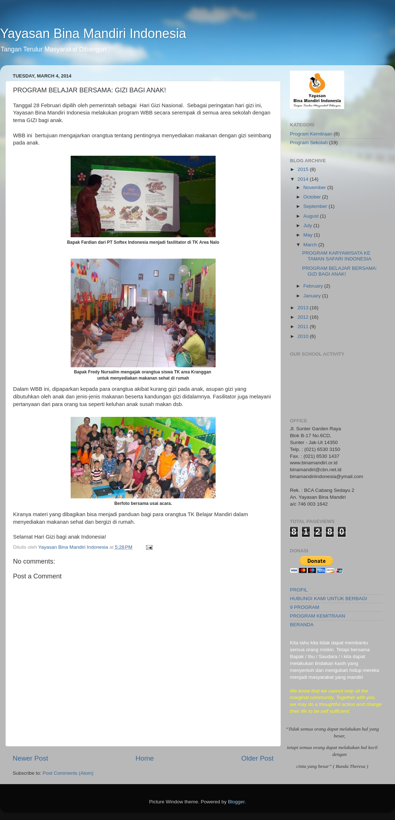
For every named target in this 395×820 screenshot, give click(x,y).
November (315, 187)
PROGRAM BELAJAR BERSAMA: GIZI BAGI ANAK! (339, 271)
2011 (304, 326)
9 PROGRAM (304, 607)
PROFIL (299, 590)
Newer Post (30, 758)
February (313, 286)
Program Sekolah (309, 142)
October (312, 197)
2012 (304, 317)
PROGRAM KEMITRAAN (317, 616)
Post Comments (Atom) (68, 773)
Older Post (257, 758)
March (310, 244)
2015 (304, 169)
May (308, 235)
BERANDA (301, 624)
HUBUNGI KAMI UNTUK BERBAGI (328, 598)
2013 (304, 307)
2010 (304, 336)
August (311, 216)
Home (145, 758)
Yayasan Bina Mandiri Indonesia (93, 33)
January (312, 295)
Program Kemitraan (311, 134)
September (316, 206)
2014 (304, 179)
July (308, 225)
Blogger (236, 801)
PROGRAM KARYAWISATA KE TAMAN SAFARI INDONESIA (336, 256)
